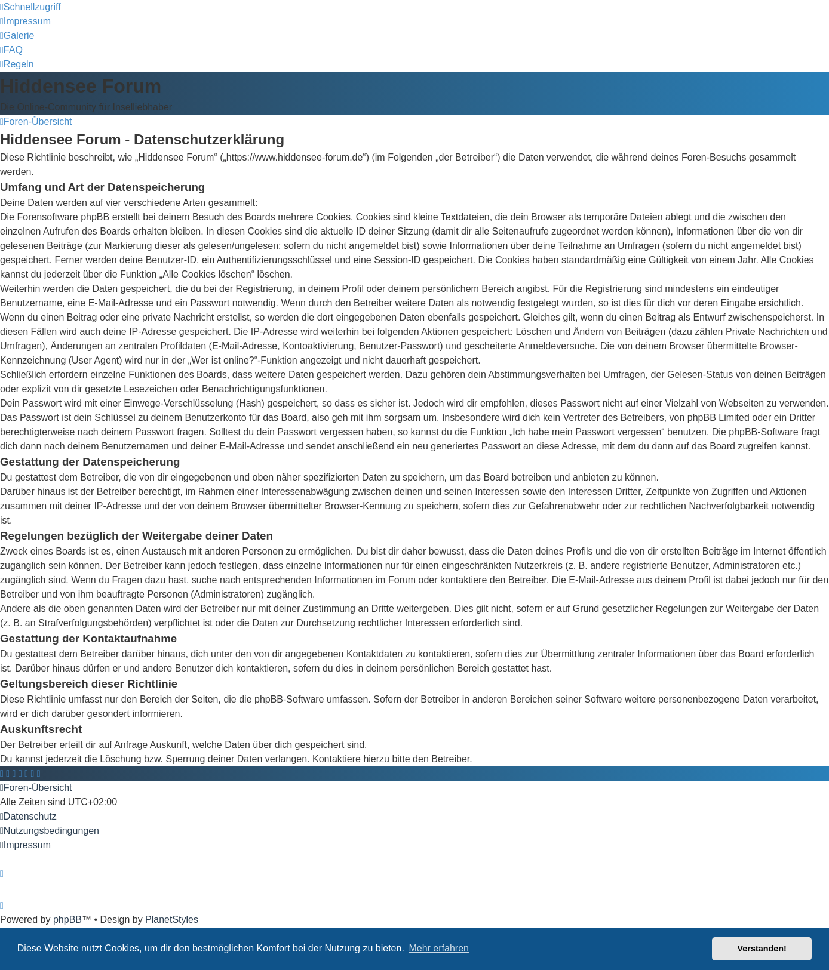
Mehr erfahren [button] (439, 948)
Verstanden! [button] (762, 948)
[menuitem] (25, 21)
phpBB (67, 919)
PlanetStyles (171, 919)
